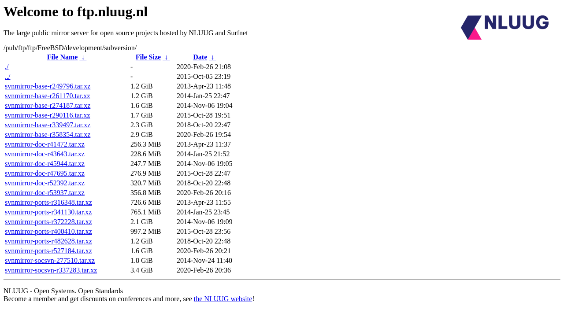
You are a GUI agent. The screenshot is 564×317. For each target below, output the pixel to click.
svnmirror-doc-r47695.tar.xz (45, 173)
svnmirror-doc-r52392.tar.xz (45, 183)
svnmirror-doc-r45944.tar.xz (45, 163)
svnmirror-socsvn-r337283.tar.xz (51, 270)
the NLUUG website (223, 298)
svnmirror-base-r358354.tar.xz (47, 134)
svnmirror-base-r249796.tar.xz (47, 86)
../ (7, 76)
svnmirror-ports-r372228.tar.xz (48, 221)
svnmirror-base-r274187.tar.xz (47, 105)
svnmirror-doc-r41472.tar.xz (45, 144)
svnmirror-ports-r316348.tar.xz (48, 202)
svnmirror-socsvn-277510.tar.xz (50, 260)
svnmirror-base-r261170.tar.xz (47, 96)
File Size (148, 57)
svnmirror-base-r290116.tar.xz (47, 115)
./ (6, 66)
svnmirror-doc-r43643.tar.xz (45, 154)
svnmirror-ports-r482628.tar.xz (48, 241)
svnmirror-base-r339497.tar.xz (47, 125)
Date (200, 57)
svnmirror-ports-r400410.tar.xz (48, 231)
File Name (62, 57)
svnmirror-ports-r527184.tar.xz (48, 250)
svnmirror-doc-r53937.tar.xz (45, 192)
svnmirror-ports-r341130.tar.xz (48, 212)
